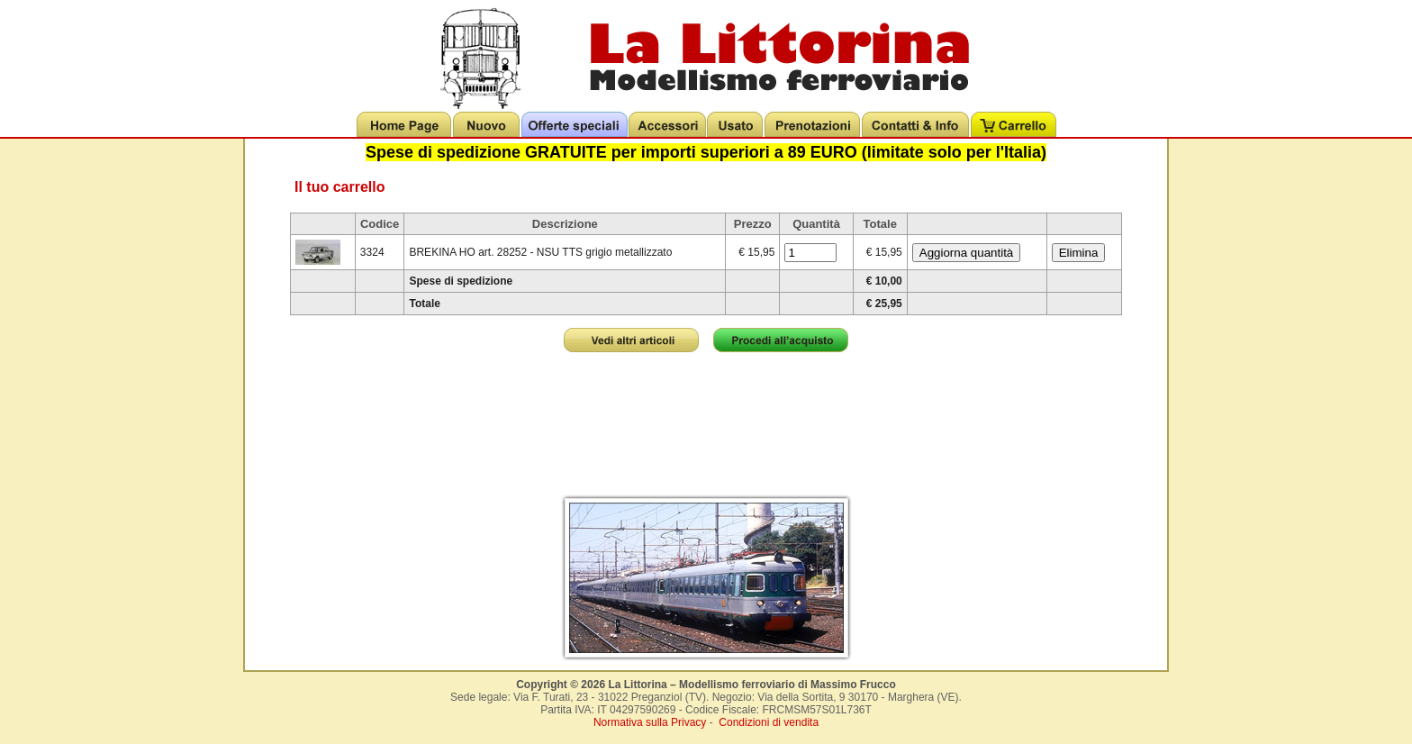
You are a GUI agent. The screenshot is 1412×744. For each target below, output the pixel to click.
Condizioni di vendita (769, 722)
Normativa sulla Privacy (649, 722)
